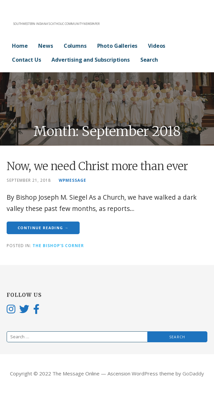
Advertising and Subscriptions (90, 59)
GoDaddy (193, 373)
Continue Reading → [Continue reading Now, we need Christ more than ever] (43, 227)
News (45, 45)
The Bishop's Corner (58, 245)
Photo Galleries (117, 45)
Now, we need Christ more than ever (97, 166)
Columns (75, 45)
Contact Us (26, 59)
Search (149, 59)
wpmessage (72, 180)
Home (20, 45)
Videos (156, 45)
